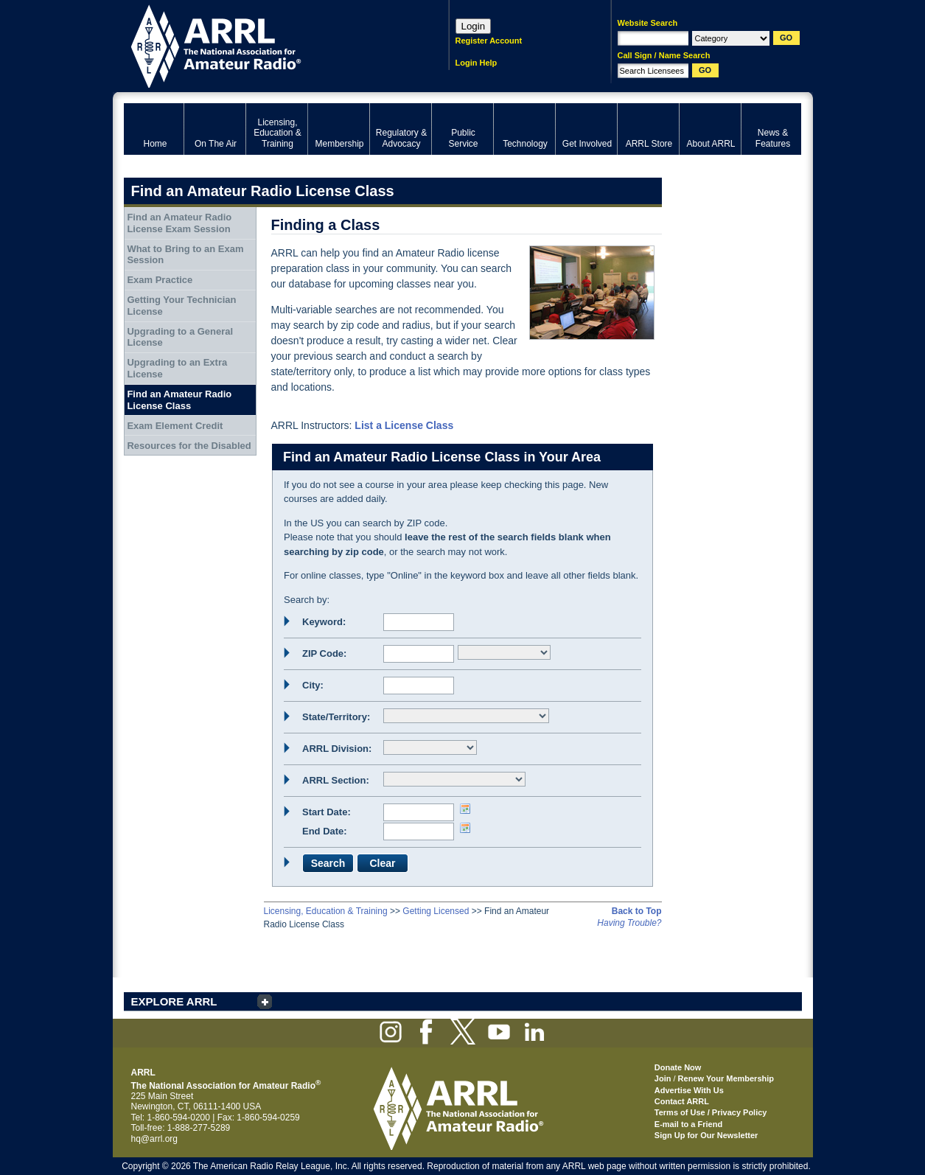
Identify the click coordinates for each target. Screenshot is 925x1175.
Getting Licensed (435, 911)
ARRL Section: (335, 780)
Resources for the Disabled (189, 445)
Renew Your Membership (726, 1078)
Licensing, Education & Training (326, 911)
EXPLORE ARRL (174, 1001)
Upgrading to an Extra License (177, 368)
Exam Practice (159, 279)
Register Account (489, 40)
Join (663, 1078)
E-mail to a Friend (688, 1124)
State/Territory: (336, 716)
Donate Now (678, 1067)
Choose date (465, 809)
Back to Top (637, 911)
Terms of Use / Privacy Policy (711, 1112)
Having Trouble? (629, 923)
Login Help (476, 62)
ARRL (267, 44)
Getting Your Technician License (181, 305)
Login (473, 26)
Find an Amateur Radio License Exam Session (179, 223)
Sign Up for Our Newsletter (706, 1135)
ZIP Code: (324, 653)
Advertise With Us (689, 1090)
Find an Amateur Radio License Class (179, 399)
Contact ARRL (682, 1101)
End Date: (324, 831)
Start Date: (326, 811)
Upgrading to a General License (180, 337)
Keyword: (324, 621)
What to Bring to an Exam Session (185, 254)
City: (313, 685)
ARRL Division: (336, 748)
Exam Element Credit (175, 425)
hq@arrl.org (154, 1139)
